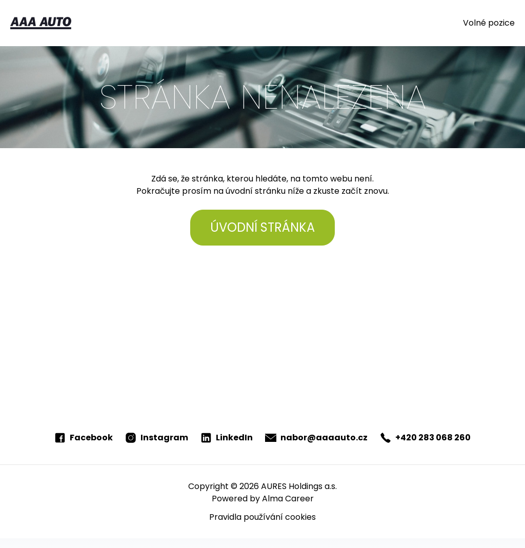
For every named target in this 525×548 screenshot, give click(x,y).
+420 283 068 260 (425, 437)
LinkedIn (226, 437)
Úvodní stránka (262, 227)
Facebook (83, 437)
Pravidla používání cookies (262, 517)
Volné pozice (489, 23)
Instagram (156, 437)
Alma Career (288, 498)
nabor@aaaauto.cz (316, 437)
